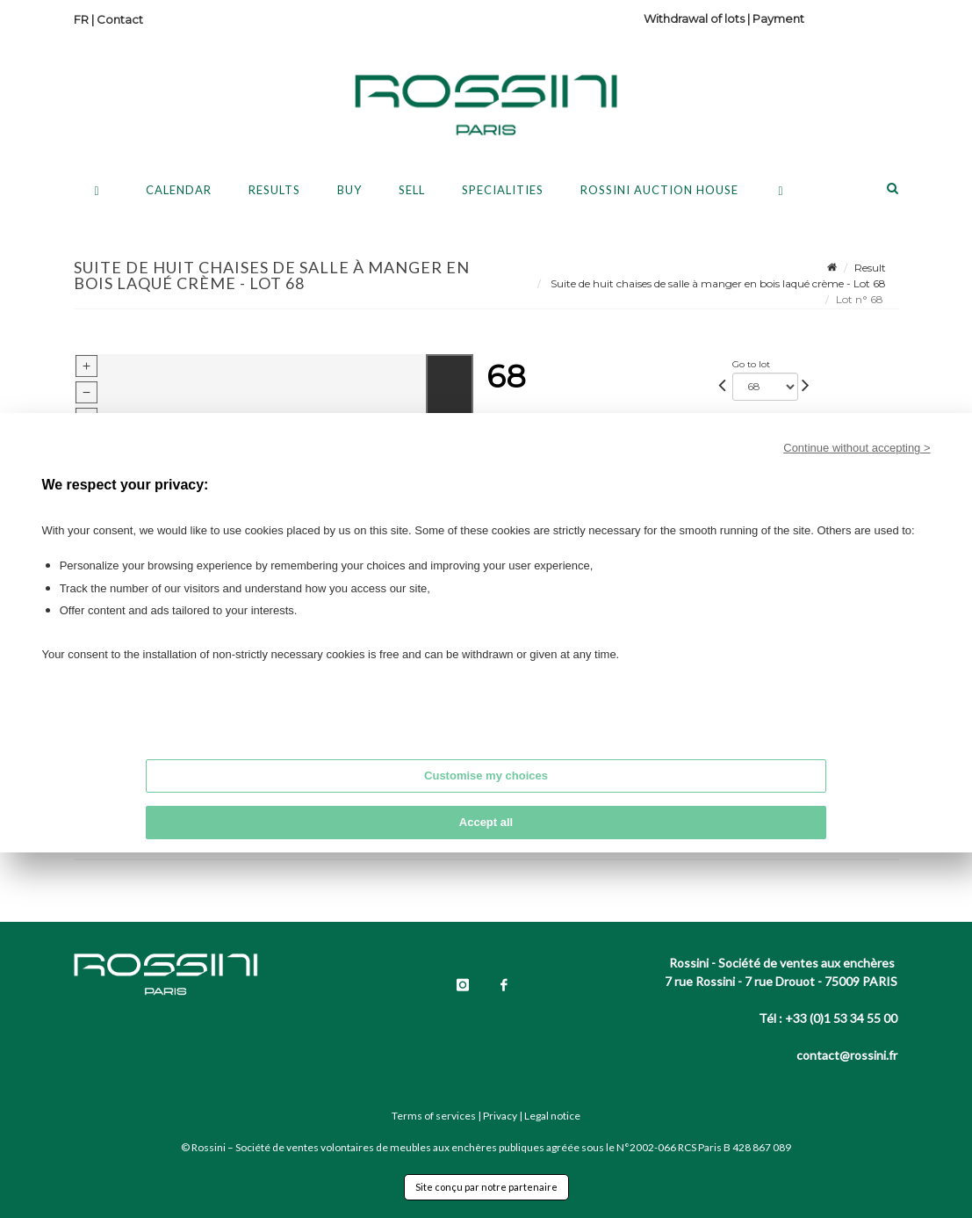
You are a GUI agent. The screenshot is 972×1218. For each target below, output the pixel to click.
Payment (778, 18)
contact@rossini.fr (846, 1055)
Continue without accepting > (856, 447)
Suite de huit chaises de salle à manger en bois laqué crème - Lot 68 (717, 283)
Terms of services (434, 1115)
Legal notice (552, 1115)
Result (870, 267)
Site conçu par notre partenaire (486, 1187)
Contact (120, 19)
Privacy (500, 1115)
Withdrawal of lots (694, 18)
